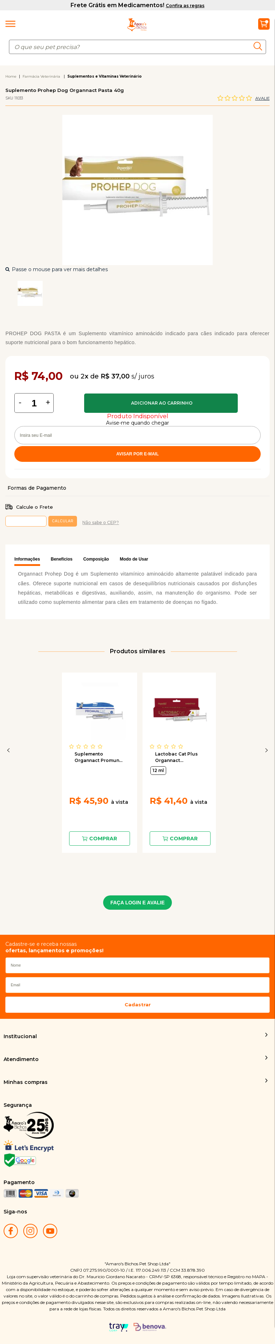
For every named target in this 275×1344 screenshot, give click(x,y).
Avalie (262, 98)
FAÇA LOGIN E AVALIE (137, 902)
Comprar (161, 403)
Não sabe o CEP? (100, 522)
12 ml (158, 770)
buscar (260, 46)
